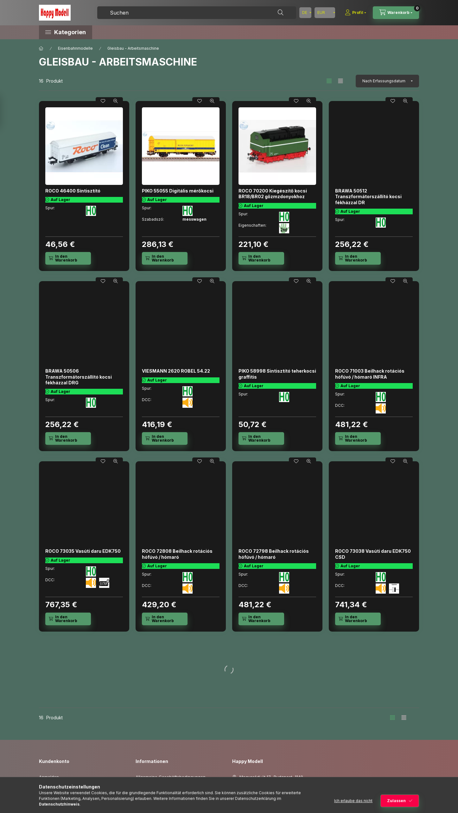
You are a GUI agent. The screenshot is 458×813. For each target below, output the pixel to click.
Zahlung (144, 796)
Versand (144, 806)
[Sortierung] (387, 81)
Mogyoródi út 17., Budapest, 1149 (271, 776)
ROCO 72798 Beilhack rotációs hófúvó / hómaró (274, 553)
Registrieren (51, 786)
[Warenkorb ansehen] (396, 12)
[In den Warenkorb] (68, 258)
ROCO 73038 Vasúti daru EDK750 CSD (373, 553)
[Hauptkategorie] (41, 48)
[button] (93, 32)
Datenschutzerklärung (158, 786)
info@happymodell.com (262, 796)
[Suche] (280, 13)
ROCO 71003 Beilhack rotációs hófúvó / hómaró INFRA (369, 373)
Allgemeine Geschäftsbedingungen (171, 776)
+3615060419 (252, 786)
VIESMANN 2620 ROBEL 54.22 (176, 371)
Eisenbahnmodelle (75, 48)
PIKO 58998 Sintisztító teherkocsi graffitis (277, 373)
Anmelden (49, 776)
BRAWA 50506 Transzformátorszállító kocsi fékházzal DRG (78, 376)
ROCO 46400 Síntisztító (72, 190)
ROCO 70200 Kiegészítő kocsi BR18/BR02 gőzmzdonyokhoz (273, 193)
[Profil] (355, 12)
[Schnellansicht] (115, 101)
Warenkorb (50, 806)
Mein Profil (49, 796)
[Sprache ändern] (305, 12)
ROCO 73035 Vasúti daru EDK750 (83, 551)
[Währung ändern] (325, 12)
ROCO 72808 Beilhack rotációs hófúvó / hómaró (177, 553)
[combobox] (196, 12)
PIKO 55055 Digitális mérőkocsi (177, 190)
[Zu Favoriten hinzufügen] (103, 101)
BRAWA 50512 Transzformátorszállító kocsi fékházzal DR (368, 196)
